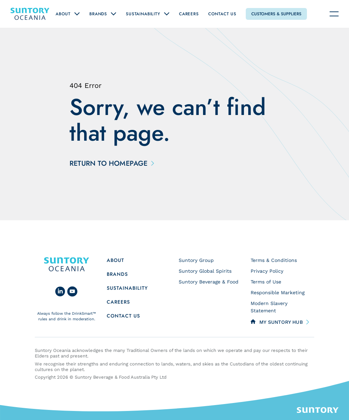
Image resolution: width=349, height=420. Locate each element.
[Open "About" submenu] (77, 14)
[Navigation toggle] (334, 14)
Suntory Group (196, 260)
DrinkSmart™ (84, 313)
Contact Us (222, 14)
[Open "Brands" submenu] (113, 14)
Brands (98, 14)
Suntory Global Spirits (205, 271)
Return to (110, 163)
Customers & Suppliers (276, 14)
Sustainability (143, 14)
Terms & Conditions (274, 260)
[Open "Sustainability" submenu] (167, 14)
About (63, 14)
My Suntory (281, 322)
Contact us (123, 315)
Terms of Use (266, 282)
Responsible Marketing (278, 292)
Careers (189, 14)
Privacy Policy (267, 271)
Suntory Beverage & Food (208, 282)
